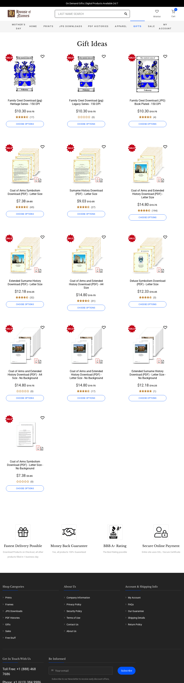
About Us (71, 631)
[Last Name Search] (92, 14)
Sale (151, 26)
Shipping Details (136, 617)
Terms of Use (73, 617)
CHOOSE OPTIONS (25, 124)
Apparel (121, 26)
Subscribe (126, 670)
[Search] (125, 14)
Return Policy (135, 624)
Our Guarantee (136, 611)
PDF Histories (98, 26)
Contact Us (72, 624)
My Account (165, 26)
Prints (48, 26)
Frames (9, 604)
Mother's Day (18, 26)
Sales (8, 631)
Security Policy (74, 611)
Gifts (137, 26)
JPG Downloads (70, 26)
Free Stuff (10, 637)
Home (33, 26)
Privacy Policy (74, 604)
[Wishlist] (42, 56)
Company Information (78, 597)
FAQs (131, 604)
